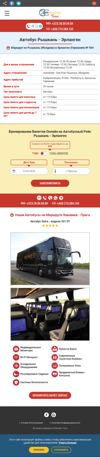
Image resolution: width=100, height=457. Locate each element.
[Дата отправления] (29, 171)
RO (94, 3)
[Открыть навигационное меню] (7, 13)
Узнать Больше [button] (68, 442)
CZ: (59, 28)
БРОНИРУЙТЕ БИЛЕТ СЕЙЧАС (50, 395)
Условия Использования (32, 423)
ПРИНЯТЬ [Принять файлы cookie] (38, 450)
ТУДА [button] (35, 153)
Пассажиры (71, 162)
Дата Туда (29, 162)
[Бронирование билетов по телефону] (34, 26)
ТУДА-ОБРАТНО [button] (58, 153)
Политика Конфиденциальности (65, 423)
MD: (59, 23)
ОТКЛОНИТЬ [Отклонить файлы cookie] (61, 450)
